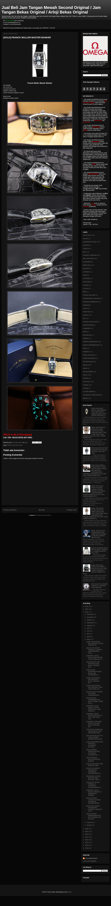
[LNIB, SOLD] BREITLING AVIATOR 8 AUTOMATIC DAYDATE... (94, 744)
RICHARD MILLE (88, 361)
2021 (87, 612)
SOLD (21, 445)
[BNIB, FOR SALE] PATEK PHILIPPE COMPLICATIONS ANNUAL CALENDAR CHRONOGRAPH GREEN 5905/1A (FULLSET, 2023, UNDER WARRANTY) (94, 491)
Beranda (42, 510)
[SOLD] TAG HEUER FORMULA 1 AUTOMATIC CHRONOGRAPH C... (94, 785)
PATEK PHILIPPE (88, 355)
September (90, 622)
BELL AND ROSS (88, 258)
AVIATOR (86, 245)
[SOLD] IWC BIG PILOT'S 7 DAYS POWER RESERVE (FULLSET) (94, 737)
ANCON (85, 238)
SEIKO (85, 368)
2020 (87, 829)
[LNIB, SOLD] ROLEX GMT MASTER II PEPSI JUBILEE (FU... (94, 643)
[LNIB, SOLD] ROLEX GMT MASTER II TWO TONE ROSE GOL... (94, 687)
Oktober (89, 620)
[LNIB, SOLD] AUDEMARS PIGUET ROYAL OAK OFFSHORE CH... (94, 672)
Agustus (89, 625)
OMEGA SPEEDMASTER (91, 345)
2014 (87, 845)
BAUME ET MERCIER (90, 255)
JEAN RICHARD (88, 325)
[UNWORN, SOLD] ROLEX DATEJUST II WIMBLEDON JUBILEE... (94, 792)
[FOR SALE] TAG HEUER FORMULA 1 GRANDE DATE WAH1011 (99, 585)
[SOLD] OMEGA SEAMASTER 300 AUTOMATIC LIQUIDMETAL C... (93, 752)
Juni (88, 631)
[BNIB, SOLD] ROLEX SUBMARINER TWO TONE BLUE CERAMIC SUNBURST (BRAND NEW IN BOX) (98, 534)
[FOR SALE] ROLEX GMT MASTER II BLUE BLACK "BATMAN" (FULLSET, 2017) (99, 450)
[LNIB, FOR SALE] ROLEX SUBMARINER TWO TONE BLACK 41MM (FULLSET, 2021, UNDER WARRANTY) (98, 412)
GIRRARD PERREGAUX (91, 302)
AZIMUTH (86, 248)
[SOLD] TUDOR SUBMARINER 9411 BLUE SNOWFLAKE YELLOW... (93, 816)
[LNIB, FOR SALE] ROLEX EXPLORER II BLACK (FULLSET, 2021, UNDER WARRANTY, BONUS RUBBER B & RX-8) (95, 569)
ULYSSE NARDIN (88, 391)
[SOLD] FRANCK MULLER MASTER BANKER (93, 759)
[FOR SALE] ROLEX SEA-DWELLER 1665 (94, 764)
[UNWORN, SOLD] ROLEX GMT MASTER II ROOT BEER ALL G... (94, 657)
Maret (89, 639)
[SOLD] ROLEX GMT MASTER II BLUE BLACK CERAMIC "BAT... (93, 664)
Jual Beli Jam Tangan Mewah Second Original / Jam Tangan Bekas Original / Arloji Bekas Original (51, 9)
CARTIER (86, 272)
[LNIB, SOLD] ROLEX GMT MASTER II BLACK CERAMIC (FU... (93, 680)
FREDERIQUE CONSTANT (91, 298)
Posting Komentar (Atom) (43, 515)
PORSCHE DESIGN (89, 358)
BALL (84, 252)
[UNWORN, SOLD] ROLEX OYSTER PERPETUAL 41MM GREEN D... (93, 708)
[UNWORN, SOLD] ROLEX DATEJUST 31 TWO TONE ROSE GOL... (94, 716)
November (90, 617)
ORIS (84, 348)
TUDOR (85, 385)
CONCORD (86, 282)
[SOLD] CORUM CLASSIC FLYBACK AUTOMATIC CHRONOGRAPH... (93, 800)
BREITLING (86, 265)
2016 (87, 840)
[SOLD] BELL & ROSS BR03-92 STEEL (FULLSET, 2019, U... (93, 777)
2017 (87, 837)
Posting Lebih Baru (10, 510)
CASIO (85, 275)
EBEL (85, 292)
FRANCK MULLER (12, 445)
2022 (87, 609)
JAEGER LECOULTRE (90, 322)
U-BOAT (85, 388)
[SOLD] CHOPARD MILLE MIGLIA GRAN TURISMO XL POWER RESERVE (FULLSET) (99, 550)
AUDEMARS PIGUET (90, 242)
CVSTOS (86, 288)
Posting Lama (71, 510)
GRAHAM (86, 305)
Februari (89, 822)
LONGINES (86, 328)
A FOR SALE (87, 235)
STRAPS (86, 378)
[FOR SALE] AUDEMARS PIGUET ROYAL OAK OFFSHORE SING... (94, 731)
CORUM (85, 285)
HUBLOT (86, 315)
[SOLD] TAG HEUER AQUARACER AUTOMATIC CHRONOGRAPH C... (94, 770)
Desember (90, 614)
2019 (87, 831)
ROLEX (85, 365)
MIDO (85, 332)
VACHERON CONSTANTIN (91, 395)
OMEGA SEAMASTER (90, 341)
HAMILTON (86, 312)
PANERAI (86, 352)
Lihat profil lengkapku (89, 861)
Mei (88, 634)
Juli (88, 628)
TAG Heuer (86, 381)
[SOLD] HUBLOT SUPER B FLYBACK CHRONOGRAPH (94, 693)
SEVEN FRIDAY (88, 372)
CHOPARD (86, 278)
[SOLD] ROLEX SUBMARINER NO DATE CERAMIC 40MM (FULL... (94, 700)
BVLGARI (86, 268)
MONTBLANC (87, 335)
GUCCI (85, 308)
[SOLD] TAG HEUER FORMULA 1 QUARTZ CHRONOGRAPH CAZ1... (94, 650)
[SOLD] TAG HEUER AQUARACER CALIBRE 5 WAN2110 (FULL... (94, 808)
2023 (87, 606)
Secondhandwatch (91, 858)
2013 (87, 848)
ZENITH (85, 398)
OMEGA (85, 338)
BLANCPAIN (87, 262)
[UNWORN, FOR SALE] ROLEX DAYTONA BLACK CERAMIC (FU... (94, 724)
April (88, 636)
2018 (87, 834)
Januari (89, 825)
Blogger (69, 892)
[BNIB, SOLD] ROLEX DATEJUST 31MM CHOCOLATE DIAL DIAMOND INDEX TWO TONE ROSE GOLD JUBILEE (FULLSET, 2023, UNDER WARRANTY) (94, 432)
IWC (84, 318)
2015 (87, 842)
